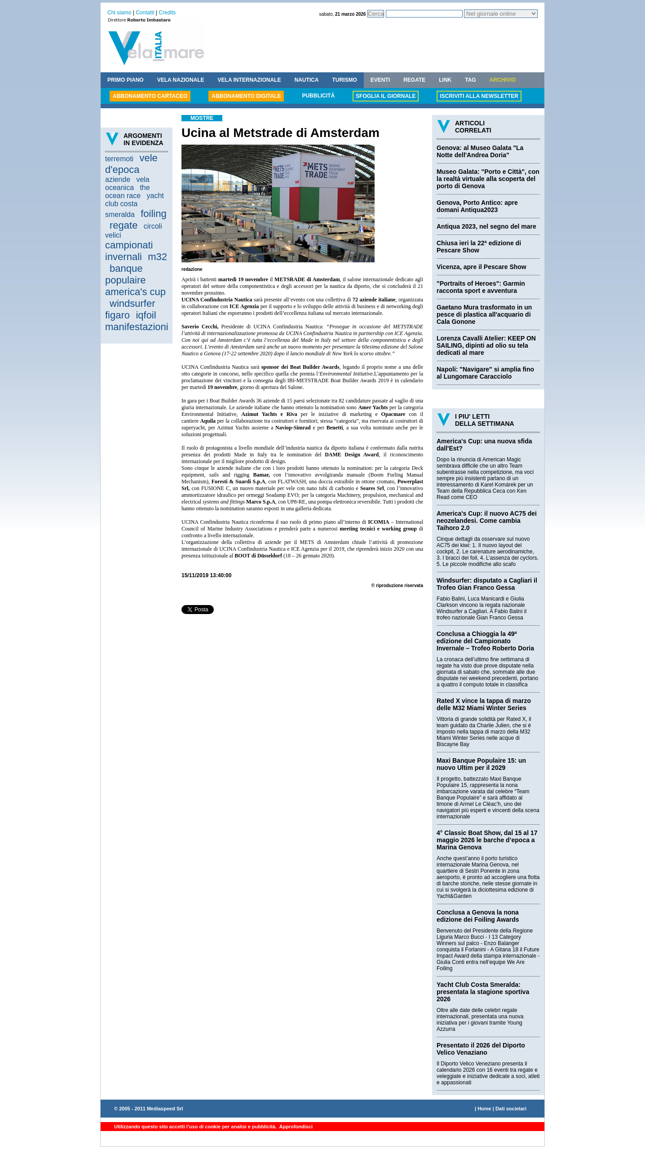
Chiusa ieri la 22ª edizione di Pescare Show (479, 246)
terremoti (119, 159)
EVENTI (380, 80)
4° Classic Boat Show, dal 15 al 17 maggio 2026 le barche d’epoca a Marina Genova (487, 840)
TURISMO (344, 80)
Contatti (145, 12)
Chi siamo (119, 12)
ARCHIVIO (503, 80)
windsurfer (132, 303)
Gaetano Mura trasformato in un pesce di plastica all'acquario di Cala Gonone (484, 314)
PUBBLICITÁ (318, 96)
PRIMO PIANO (125, 80)
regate (123, 225)
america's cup (135, 291)
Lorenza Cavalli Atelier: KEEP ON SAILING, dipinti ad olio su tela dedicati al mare (486, 345)
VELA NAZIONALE (180, 80)
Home (484, 1108)
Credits (167, 12)
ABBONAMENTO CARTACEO (150, 96)
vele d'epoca (131, 163)
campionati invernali (129, 250)
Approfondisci (295, 1126)
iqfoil (146, 315)
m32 (157, 256)
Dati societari (510, 1108)
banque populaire (125, 274)
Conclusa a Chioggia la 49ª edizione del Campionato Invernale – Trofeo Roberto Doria (485, 641)
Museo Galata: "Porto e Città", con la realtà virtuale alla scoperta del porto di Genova (488, 179)
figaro (117, 315)
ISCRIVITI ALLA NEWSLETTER (479, 96)
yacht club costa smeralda (134, 205)
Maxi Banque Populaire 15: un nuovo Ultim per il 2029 (481, 764)
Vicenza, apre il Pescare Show (481, 266)
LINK (445, 80)
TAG (470, 80)
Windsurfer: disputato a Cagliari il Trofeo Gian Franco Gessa (487, 584)
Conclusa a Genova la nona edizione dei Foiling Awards (478, 916)
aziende (117, 179)
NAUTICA (306, 80)
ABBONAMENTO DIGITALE (246, 96)
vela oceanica (127, 183)
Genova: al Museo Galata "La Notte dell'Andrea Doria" (480, 151)
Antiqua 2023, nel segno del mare (486, 226)
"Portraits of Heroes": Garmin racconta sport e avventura (481, 287)
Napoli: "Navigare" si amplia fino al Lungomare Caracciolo (485, 373)
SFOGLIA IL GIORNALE (385, 96)
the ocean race (127, 191)
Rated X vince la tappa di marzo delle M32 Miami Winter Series (484, 704)
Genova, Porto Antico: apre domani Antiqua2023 (477, 206)
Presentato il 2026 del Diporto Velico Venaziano (481, 1049)
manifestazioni (136, 326)
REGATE (414, 80)
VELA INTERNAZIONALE (249, 80)
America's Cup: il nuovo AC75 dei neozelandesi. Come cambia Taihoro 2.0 (487, 520)
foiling (153, 213)
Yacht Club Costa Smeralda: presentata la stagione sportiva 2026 (483, 992)
